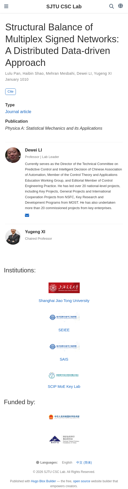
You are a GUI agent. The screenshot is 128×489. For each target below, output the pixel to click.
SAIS (64, 359)
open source (81, 481)
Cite (11, 91)
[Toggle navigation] (6, 6)
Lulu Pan (13, 73)
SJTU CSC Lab (64, 6)
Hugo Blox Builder (43, 481)
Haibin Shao (33, 73)
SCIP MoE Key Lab (64, 386)
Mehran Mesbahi (60, 73)
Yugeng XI (103, 73)
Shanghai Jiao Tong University (64, 301)
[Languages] (121, 6)
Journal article (18, 111)
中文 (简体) (84, 462)
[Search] (111, 7)
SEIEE (64, 330)
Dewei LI (84, 73)
